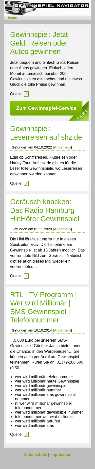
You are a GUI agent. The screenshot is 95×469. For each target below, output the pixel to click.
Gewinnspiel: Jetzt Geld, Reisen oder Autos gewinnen (39, 43)
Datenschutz (35, 454)
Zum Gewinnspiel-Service (46, 108)
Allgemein (62, 147)
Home (12, 17)
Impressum (60, 454)
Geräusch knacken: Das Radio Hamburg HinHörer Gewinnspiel (44, 210)
